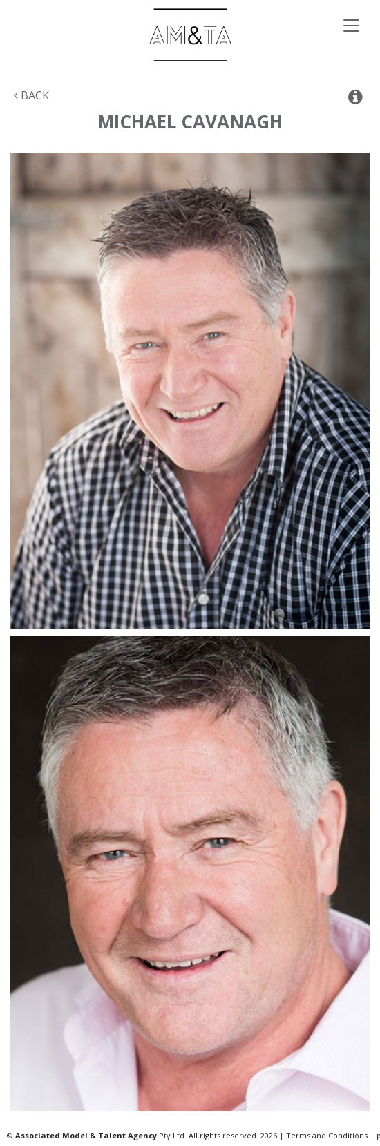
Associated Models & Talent (190, 34)
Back (31, 95)
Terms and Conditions (327, 1135)
